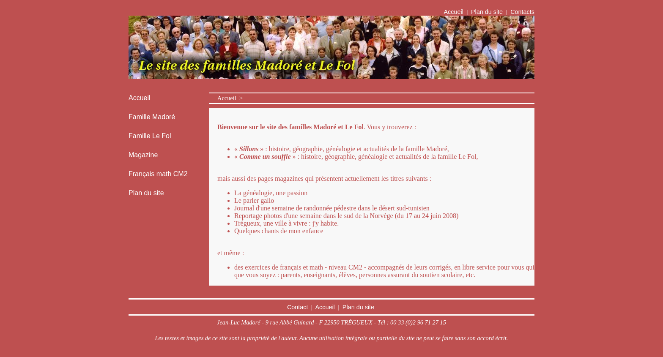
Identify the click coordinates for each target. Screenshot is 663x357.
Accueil (454, 11)
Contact (297, 307)
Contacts (521, 11)
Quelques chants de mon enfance (278, 230)
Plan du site (486, 11)
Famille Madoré (152, 116)
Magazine (143, 154)
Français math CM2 (158, 173)
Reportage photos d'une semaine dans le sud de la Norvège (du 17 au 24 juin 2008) (346, 215)
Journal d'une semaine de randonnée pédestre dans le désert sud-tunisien (332, 208)
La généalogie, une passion (270, 192)
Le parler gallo (254, 200)
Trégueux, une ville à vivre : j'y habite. (286, 223)
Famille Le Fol (150, 135)
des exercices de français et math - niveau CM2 (298, 267)
